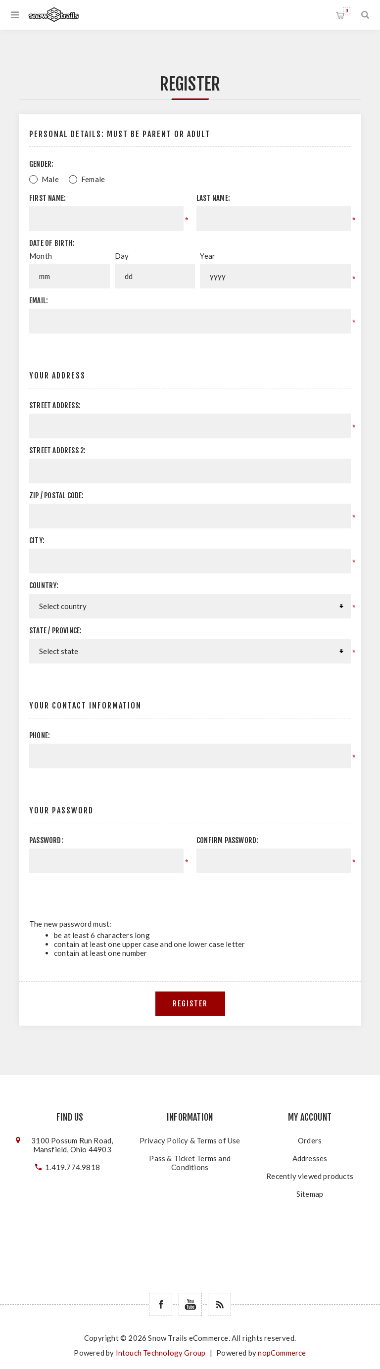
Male (50, 179)
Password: (46, 840)
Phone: (39, 735)
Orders (310, 1140)
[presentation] (267, 892)
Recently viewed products (309, 1176)
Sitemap (309, 1193)
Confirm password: (227, 840)
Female (93, 179)
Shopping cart (346, 10)
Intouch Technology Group (161, 1352)
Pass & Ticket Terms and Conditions (190, 1163)
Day (122, 255)
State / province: (55, 630)
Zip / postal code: (56, 495)
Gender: (41, 164)
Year (207, 255)
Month (40, 255)
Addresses (310, 1158)
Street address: (55, 405)
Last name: (213, 198)
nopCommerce (282, 1352)
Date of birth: (52, 243)
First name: (47, 198)
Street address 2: (57, 450)
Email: (38, 300)
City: (37, 540)
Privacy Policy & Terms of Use (190, 1140)
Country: (44, 585)
